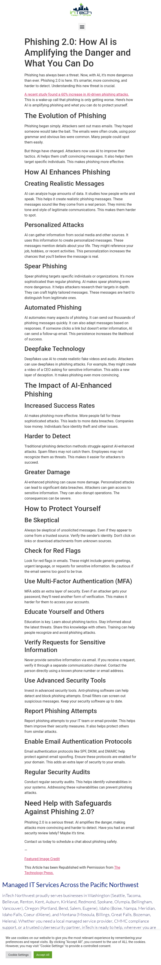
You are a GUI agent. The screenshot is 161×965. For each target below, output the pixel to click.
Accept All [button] (43, 954)
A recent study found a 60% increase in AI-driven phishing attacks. (76, 94)
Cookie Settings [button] (18, 954)
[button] (82, 26)
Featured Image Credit (42, 859)
